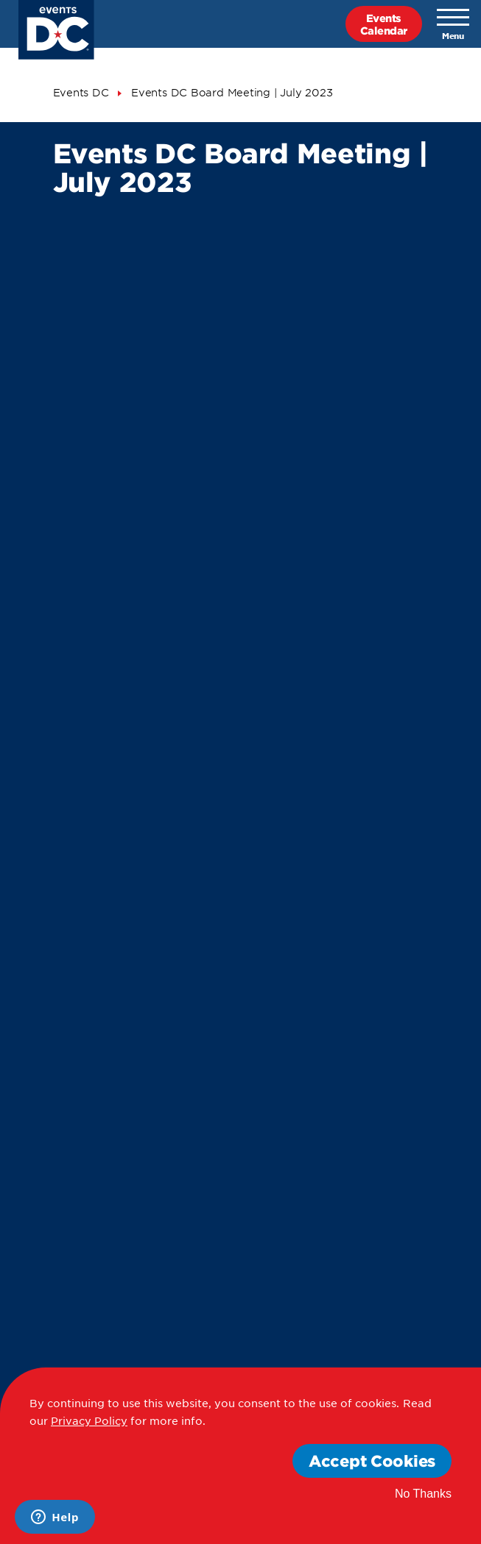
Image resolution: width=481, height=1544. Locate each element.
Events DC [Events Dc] (81, 92)
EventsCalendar (383, 24)
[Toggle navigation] (453, 24)
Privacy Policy (89, 1420)
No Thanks (423, 1493)
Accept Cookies (372, 1460)
